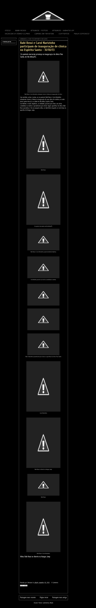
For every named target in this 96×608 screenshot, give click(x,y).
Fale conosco (81, 34)
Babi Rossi (20, 30)
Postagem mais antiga (59, 598)
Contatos (64, 34)
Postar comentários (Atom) (46, 603)
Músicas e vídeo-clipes (17, 34)
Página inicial (44, 598)
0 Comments (54, 583)
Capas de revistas (44, 34)
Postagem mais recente (28, 598)
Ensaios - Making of (63, 30)
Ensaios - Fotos (39, 30)
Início (7, 30)
